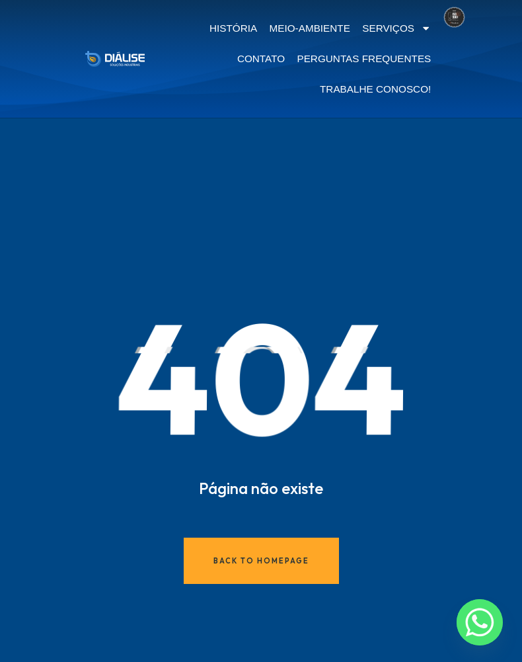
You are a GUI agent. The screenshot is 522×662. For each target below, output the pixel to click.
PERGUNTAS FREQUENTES (364, 58)
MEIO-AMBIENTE (310, 28)
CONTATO (261, 58)
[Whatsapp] (480, 622)
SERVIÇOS (396, 28)
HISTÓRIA (233, 28)
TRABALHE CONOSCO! (375, 89)
